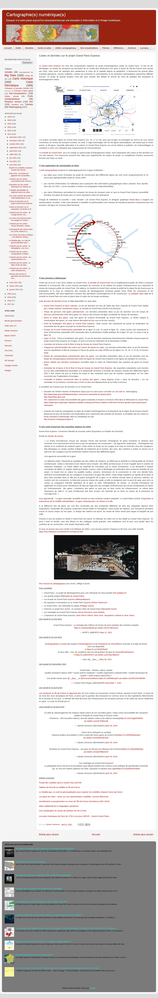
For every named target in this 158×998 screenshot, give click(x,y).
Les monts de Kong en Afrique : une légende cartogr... (21, 236)
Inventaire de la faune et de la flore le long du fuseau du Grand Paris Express (78, 368)
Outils (18, 48)
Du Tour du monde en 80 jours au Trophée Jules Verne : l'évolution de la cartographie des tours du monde (57, 968)
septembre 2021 (16, 148)
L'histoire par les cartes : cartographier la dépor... (19, 253)
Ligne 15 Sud (49, 338)
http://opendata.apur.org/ (54, 397)
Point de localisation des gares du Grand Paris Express (69, 324)
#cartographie (52, 644)
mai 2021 (13, 161)
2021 (9, 134)
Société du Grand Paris (52, 153)
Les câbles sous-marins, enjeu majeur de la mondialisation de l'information (44, 848)
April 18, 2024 (111, 726)
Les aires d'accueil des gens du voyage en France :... (20, 219)
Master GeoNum (11, 331)
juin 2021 (13, 158)
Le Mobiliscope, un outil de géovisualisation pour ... (19, 241)
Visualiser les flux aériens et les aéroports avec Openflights (38, 888)
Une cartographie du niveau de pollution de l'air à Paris (62, 811)
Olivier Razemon (99, 602)
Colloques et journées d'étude (17, 88)
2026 (9, 117)
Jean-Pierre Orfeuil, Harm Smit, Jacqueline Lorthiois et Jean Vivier (105, 615)
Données (29, 48)
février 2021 (14, 286)
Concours (8, 91)
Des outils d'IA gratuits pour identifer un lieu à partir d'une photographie (43, 875)
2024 (9, 124)
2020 (9, 294)
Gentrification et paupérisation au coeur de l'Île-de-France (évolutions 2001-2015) (74, 801)
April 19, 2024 (111, 773)
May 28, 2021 (106, 659)
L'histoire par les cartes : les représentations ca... (20, 258)
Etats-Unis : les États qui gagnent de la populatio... (20, 174)
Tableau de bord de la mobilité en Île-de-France (59, 787)
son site (118, 391)
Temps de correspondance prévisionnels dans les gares (69, 356)
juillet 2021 (13, 154)
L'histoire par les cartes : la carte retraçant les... (19, 269)
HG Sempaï (9, 360)
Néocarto (8, 346)
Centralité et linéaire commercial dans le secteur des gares (71, 379)
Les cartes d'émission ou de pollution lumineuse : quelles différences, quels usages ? (48, 915)
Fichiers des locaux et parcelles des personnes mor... (19, 276)
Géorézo (8, 341)
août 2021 (13, 151)
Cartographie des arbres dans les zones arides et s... (21, 230)
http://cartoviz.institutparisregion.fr (58, 419)
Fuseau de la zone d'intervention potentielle (63, 330)
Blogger (93, 988)
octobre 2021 (14, 144)
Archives (132, 48)
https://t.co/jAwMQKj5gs (133, 749)
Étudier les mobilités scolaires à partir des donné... (21, 169)
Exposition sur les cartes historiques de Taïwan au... (20, 186)
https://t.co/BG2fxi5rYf (85, 655)
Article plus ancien (143, 834)
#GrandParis (116, 644)
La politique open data (138, 294)
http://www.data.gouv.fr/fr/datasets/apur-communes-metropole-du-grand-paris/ (77, 394)
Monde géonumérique (13, 321)
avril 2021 (13, 165)
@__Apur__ (73, 678)
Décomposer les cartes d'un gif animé (30, 862)
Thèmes (106, 48)
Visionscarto (9, 316)
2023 (9, 127)
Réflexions (119, 48)
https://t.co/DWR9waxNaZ (129, 735)
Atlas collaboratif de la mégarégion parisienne (58, 806)
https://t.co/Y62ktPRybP (97, 649)
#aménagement (86, 644)
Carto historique (22, 78)
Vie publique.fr (119, 593)
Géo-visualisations (89, 48)
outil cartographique (49, 170)
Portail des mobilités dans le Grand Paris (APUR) (60, 783)
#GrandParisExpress (125, 652)
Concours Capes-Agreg (23, 91)
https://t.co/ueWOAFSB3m (128, 769)
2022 (9, 131)
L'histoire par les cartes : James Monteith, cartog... (20, 225)
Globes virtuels (12, 96)
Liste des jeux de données (50, 301)
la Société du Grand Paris (99, 283)
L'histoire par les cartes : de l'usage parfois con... (20, 213)
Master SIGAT (10, 336)
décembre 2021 (15, 137)
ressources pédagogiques (54, 584)
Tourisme (15, 105)
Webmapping (15, 107)
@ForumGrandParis (89, 678)
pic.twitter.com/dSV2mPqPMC (132, 678)
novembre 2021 (15, 141)
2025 (9, 120)
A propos (144, 48)
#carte (64, 644)
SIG (31, 101)
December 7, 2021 (113, 683)
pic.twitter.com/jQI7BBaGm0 (96, 752)
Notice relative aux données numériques (62, 362)
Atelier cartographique (65, 48)
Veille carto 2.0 (10, 326)
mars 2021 (13, 283)
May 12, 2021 (106, 632)
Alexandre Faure (109, 609)
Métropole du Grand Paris (72, 596)
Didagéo (8, 370)
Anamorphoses (24, 72)
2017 (9, 304)
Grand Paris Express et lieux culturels (60, 306)
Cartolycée (9, 355)
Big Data (10, 75)
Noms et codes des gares (56, 318)
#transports (103, 644)
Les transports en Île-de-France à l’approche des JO (61, 693)
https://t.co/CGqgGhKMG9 (131, 718)
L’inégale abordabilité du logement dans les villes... (20, 191)
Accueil (7, 48)
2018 (9, 301)
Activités (9, 72)
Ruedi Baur (135, 200)
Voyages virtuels (11, 365)
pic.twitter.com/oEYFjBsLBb (96, 721)
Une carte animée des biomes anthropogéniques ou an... (21, 197)
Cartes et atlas (44, 48)
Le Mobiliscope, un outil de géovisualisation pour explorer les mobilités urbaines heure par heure (80, 792)
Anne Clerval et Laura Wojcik (91, 612)
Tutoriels (29, 104)
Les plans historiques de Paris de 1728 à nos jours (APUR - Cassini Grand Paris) (74, 816)
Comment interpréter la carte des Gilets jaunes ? (34, 955)
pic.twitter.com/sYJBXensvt (106, 628)
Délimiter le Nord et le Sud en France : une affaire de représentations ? (43, 942)
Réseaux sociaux (13, 101)
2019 (9, 297)
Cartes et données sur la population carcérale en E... (21, 208)
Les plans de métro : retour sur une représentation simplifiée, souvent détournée (73, 797)
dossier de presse (55, 436)
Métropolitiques (82, 599)
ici (69, 701)
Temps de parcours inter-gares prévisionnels (64, 312)
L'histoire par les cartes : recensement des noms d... (21, 180)
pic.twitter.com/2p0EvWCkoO (96, 738)
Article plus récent (49, 834)
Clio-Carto (9, 350)
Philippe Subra (86, 606)
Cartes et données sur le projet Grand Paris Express (20, 202)
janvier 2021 (14, 289)
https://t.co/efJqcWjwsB (84, 628)
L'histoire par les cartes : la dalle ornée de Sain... (19, 264)
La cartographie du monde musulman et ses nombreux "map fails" (41, 902)
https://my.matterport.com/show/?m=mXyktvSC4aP (61, 532)
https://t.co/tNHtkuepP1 (109, 678)
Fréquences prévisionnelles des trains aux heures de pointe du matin (74, 347)
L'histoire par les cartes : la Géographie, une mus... (19, 247)
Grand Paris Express (51, 66)
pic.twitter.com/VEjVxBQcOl (107, 655)
